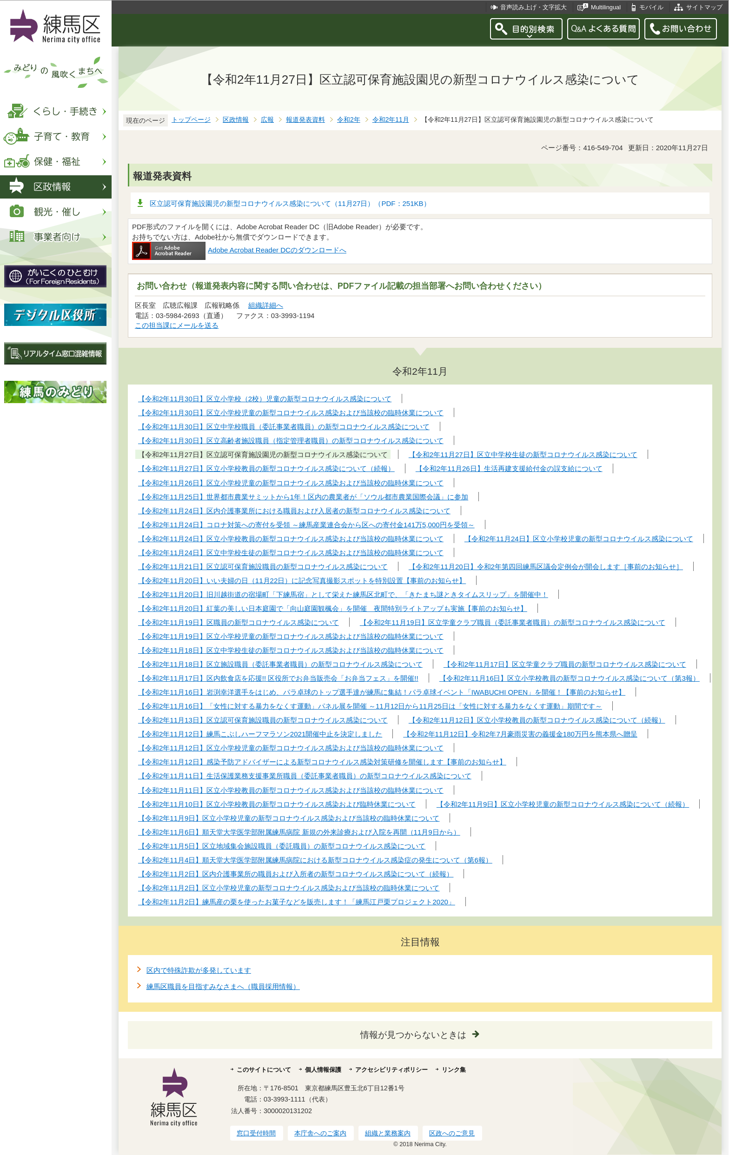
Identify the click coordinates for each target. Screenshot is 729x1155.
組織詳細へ (265, 305)
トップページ (191, 119)
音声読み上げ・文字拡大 (533, 7)
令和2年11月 (390, 119)
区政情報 (236, 119)
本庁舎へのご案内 (320, 1133)
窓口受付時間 (256, 1133)
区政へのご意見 (452, 1133)
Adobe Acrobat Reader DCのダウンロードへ (239, 250)
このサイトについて (264, 1069)
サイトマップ (704, 7)
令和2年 (348, 119)
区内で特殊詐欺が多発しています (198, 970)
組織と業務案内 (388, 1133)
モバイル (651, 7)
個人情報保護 (323, 1069)
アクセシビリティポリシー (391, 1069)
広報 (267, 119)
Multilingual (606, 7)
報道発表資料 (305, 119)
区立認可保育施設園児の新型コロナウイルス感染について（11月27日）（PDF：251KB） (290, 203)
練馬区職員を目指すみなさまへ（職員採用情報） (223, 986)
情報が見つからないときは (413, 1035)
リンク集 (454, 1069)
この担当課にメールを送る (177, 325)
